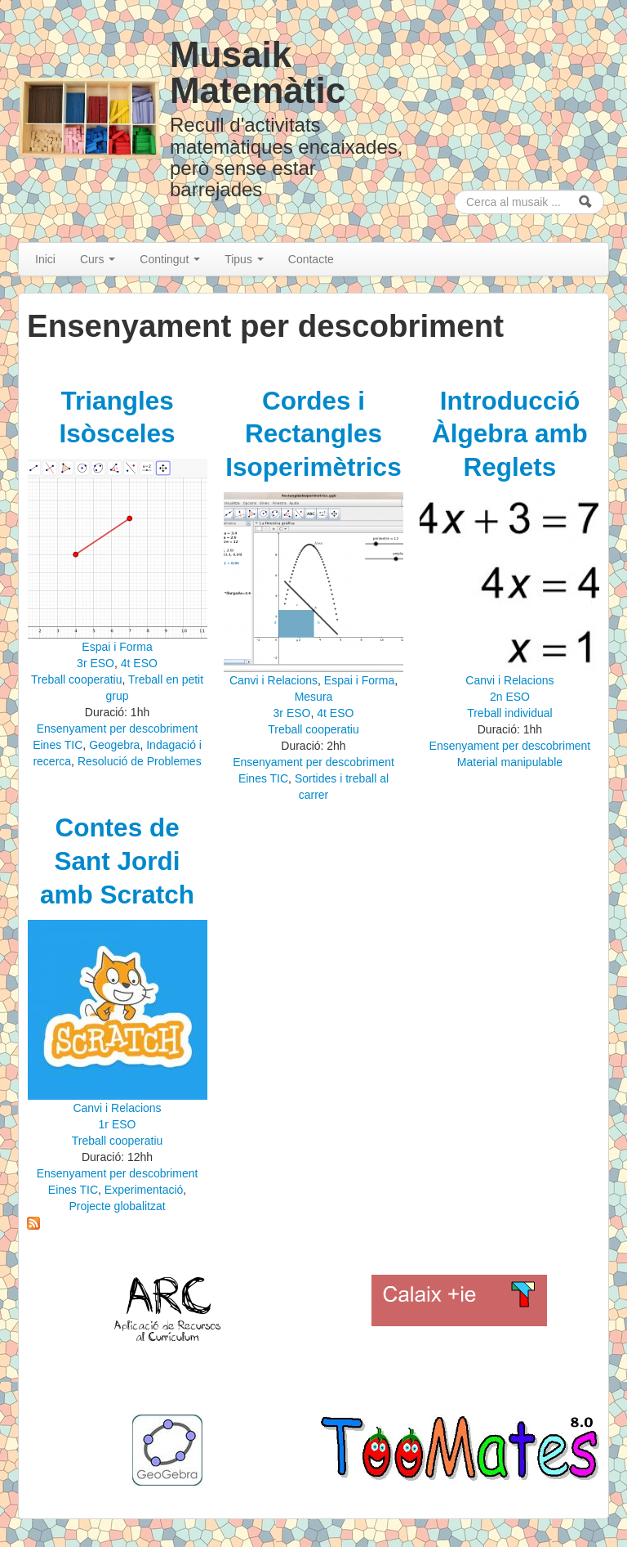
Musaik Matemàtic (257, 72)
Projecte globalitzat (117, 1206)
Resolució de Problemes (140, 761)
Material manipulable (510, 762)
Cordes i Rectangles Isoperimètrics (313, 434)
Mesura (314, 696)
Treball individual (510, 713)
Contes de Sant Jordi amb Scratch (117, 861)
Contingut (170, 259)
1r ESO (117, 1124)
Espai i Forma (117, 646)
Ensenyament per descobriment (117, 728)
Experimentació (144, 1189)
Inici (45, 259)
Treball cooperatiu (76, 679)
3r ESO (95, 663)
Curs (97, 259)
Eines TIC (57, 744)
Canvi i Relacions (273, 680)
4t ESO (139, 663)
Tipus (244, 259)
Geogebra (114, 744)
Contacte (311, 259)
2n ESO (510, 696)
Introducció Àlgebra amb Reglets (510, 434)
